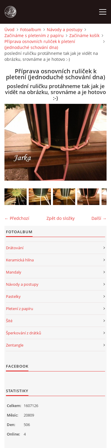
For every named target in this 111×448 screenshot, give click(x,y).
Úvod (9, 29)
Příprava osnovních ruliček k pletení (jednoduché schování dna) (39, 44)
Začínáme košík (84, 35)
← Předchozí (16, 218)
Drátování (14, 247)
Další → (99, 218)
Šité (9, 320)
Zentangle (14, 345)
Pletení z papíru (19, 308)
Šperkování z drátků (23, 333)
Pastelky (13, 296)
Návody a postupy (64, 29)
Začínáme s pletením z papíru (34, 35)
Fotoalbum (30, 29)
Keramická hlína (20, 260)
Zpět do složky (60, 218)
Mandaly (13, 272)
